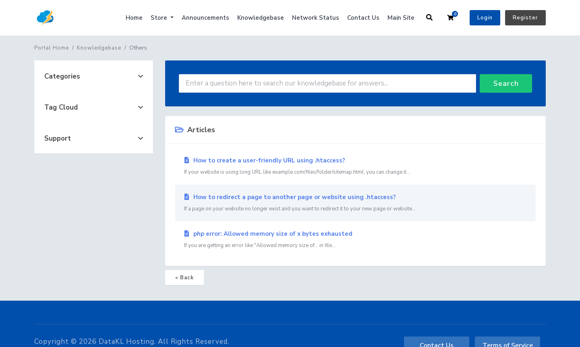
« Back (184, 277)
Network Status (315, 18)
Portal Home (51, 48)
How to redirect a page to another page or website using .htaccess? (355, 203)
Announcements (205, 18)
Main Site (400, 18)
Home (134, 18)
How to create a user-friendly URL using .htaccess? (355, 166)
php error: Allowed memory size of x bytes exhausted (355, 240)
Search (506, 83)
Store (160, 18)
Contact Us (363, 18)
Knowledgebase (260, 18)
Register (525, 17)
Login (485, 17)
